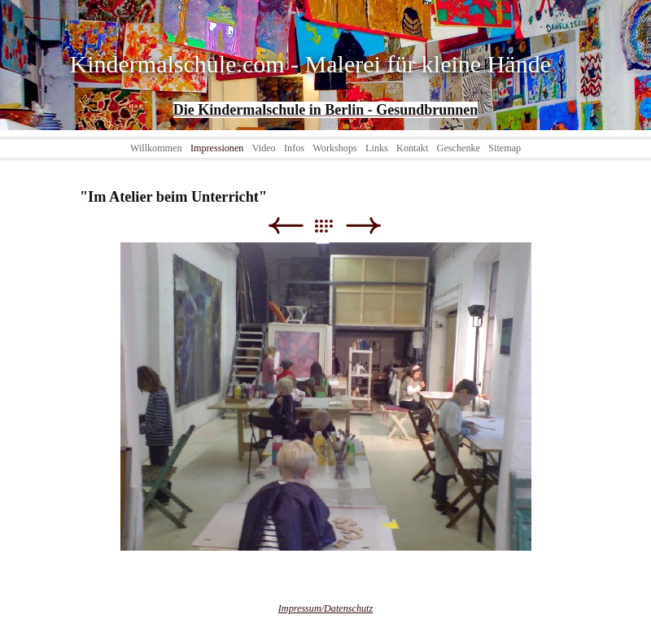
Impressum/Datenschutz (325, 608)
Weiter (363, 226)
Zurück (285, 226)
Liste (332, 226)
